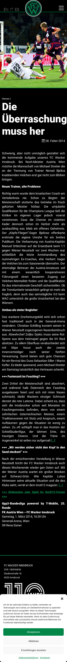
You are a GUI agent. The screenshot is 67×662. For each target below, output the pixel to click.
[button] (62, 598)
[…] (53, 440)
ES (17, 9)
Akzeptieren (33, 632)
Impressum (45, 658)
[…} (61, 485)
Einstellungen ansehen (33, 650)
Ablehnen (33, 641)
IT (11, 9)
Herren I (6, 98)
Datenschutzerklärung (28, 658)
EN (6, 9)
